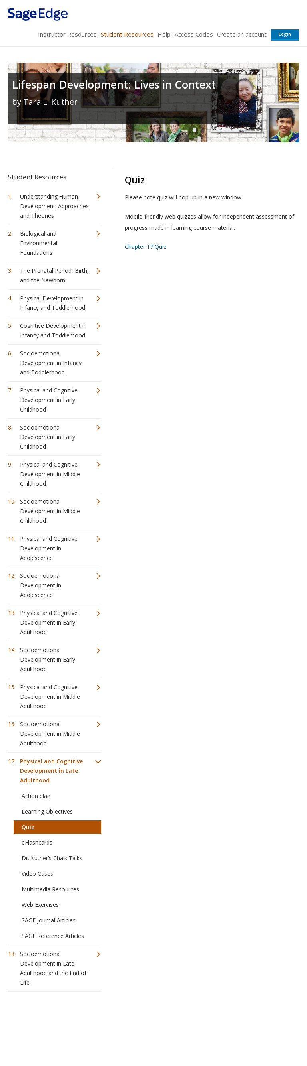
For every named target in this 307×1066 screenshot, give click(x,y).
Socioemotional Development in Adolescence (40, 585)
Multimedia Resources (50, 889)
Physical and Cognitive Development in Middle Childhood (50, 474)
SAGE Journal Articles (49, 920)
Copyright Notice (201, 1036)
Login (285, 34)
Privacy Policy (246, 1036)
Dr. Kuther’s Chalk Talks (52, 858)
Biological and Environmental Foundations (38, 243)
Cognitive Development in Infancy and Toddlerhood (53, 330)
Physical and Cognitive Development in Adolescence (49, 548)
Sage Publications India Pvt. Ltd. (123, 1017)
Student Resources (127, 34)
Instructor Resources (67, 34)
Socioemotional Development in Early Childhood (47, 437)
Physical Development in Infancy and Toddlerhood (52, 302)
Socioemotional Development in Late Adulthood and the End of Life (53, 968)
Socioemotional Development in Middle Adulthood (50, 733)
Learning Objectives (47, 811)
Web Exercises (40, 904)
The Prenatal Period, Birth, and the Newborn (54, 275)
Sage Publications (53, 1017)
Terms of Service (153, 1036)
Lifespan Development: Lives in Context (114, 84)
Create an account (242, 34)
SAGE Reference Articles (53, 936)
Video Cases (37, 873)
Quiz (28, 827)
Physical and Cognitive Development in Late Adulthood (51, 770)
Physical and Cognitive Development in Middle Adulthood (50, 696)
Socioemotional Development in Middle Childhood (50, 511)
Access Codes (194, 34)
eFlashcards (37, 842)
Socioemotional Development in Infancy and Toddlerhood (51, 362)
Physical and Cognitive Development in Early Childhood (49, 399)
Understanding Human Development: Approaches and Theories (54, 206)
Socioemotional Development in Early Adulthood (47, 659)
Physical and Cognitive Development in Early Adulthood (49, 622)
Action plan (36, 796)
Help (164, 34)
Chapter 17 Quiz (145, 246)
